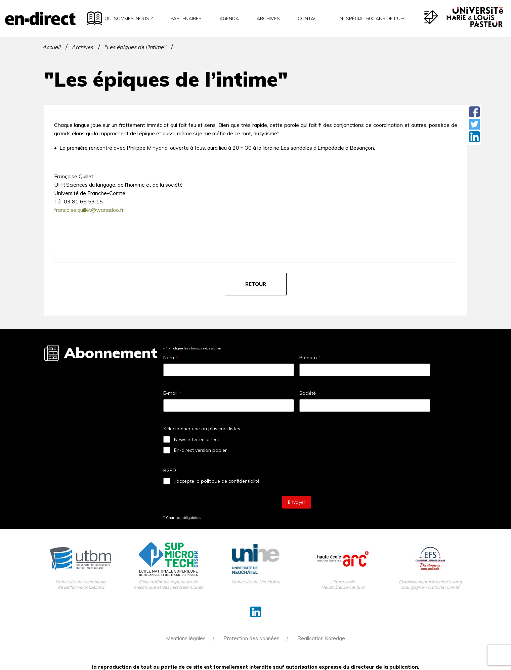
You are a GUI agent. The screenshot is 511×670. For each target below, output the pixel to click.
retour (255, 284)
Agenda (229, 18)
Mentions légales (186, 638)
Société (307, 393)
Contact (309, 18)
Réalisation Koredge (321, 638)
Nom (170, 357)
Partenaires (186, 18)
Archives (268, 18)
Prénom (310, 357)
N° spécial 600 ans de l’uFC (372, 18)
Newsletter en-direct (196, 439)
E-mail (172, 393)
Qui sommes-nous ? (128, 18)
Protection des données (251, 638)
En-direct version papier (200, 450)
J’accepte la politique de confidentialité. (217, 481)
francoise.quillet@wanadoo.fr (89, 209)
